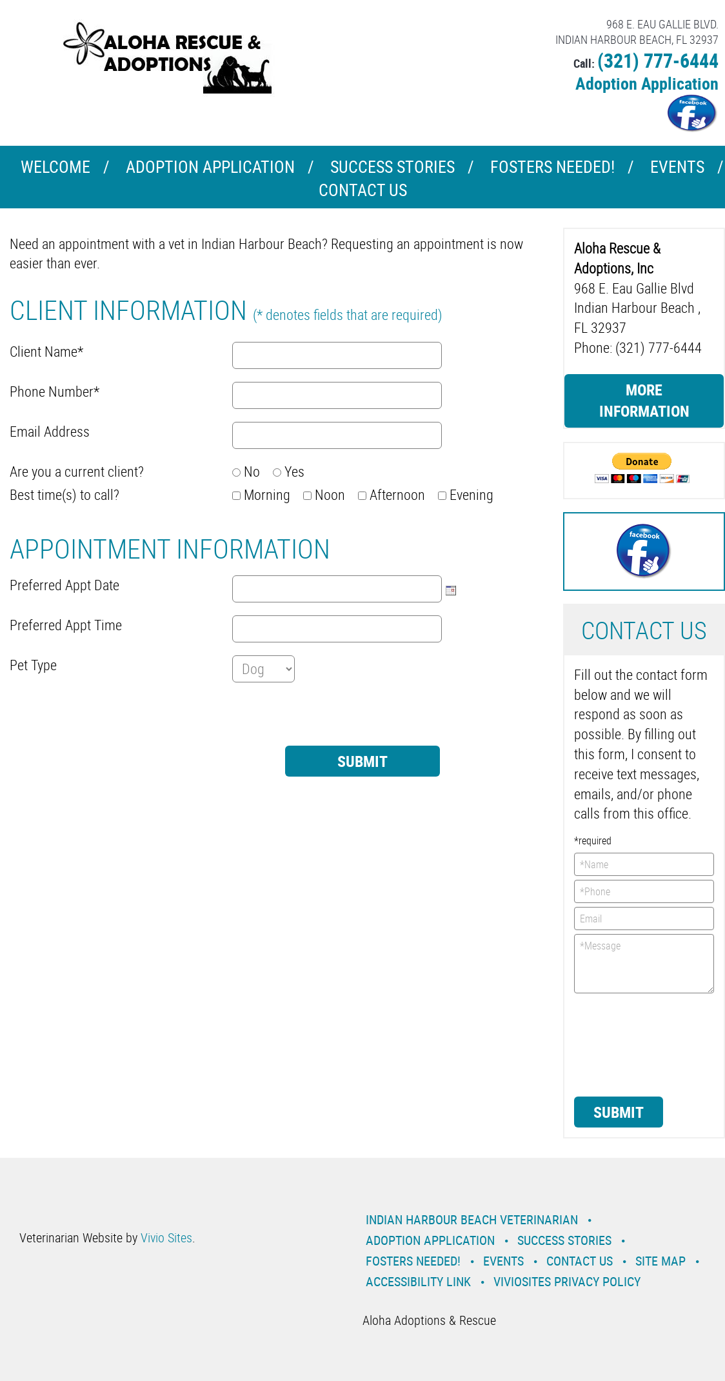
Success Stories (392, 166)
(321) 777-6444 (658, 60)
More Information (644, 400)
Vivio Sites (166, 1237)
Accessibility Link (418, 1281)
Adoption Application (647, 83)
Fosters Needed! (552, 166)
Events (677, 166)
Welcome (55, 166)
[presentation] (108, 720)
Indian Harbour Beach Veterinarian (472, 1219)
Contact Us (363, 190)
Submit (618, 1112)
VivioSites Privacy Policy (567, 1281)
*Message (644, 963)
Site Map (660, 1260)
